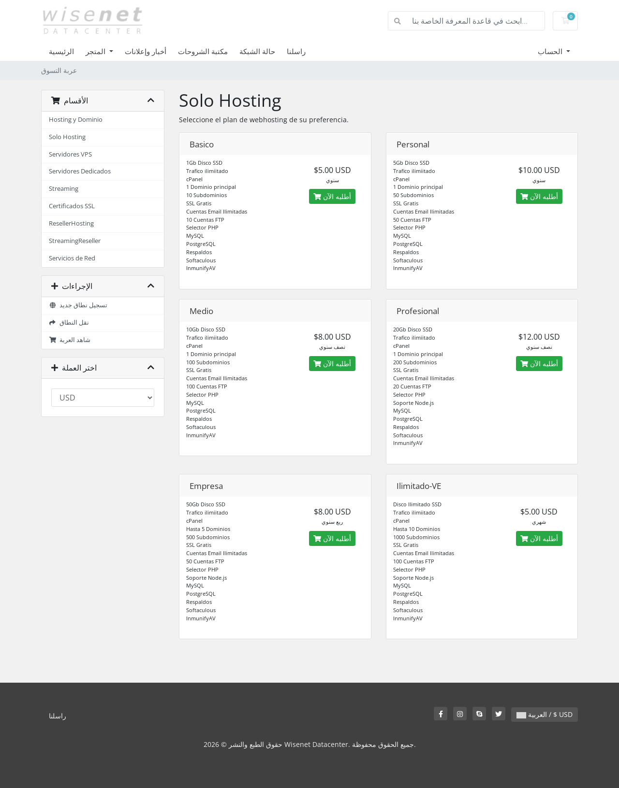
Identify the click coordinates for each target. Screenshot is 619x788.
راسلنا (296, 51)
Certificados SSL (72, 206)
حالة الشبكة (257, 51)
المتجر (96, 51)
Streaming (63, 189)
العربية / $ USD (544, 714)
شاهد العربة (69, 340)
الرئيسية (61, 51)
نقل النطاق (69, 322)
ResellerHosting (71, 223)
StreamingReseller (75, 241)
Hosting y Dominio (76, 119)
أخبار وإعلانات (145, 51)
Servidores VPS (70, 154)
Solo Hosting (67, 137)
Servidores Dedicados (80, 171)
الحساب (551, 51)
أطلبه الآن (332, 196)
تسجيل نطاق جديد (78, 305)
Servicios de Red (72, 258)
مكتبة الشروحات (203, 51)
